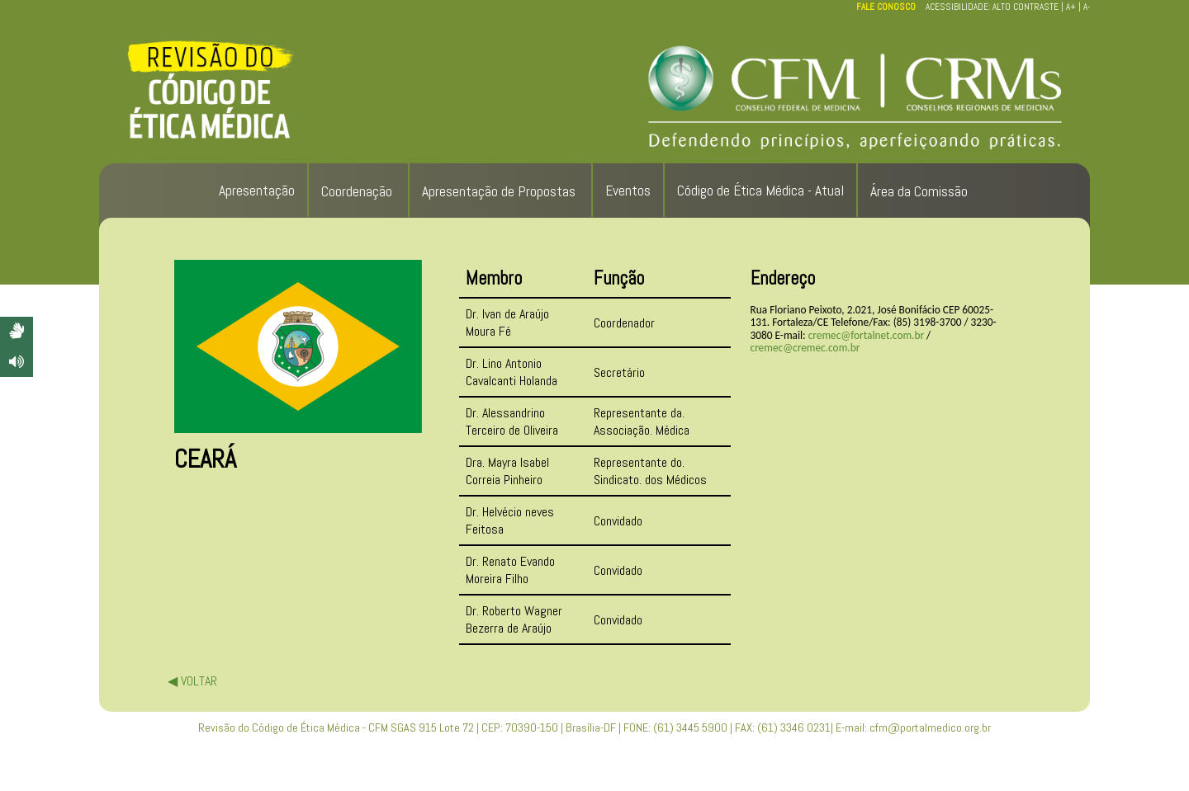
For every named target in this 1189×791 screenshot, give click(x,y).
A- (1086, 6)
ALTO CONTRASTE (1025, 6)
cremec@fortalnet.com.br (866, 335)
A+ (1071, 6)
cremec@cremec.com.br (805, 348)
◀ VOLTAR (192, 681)
